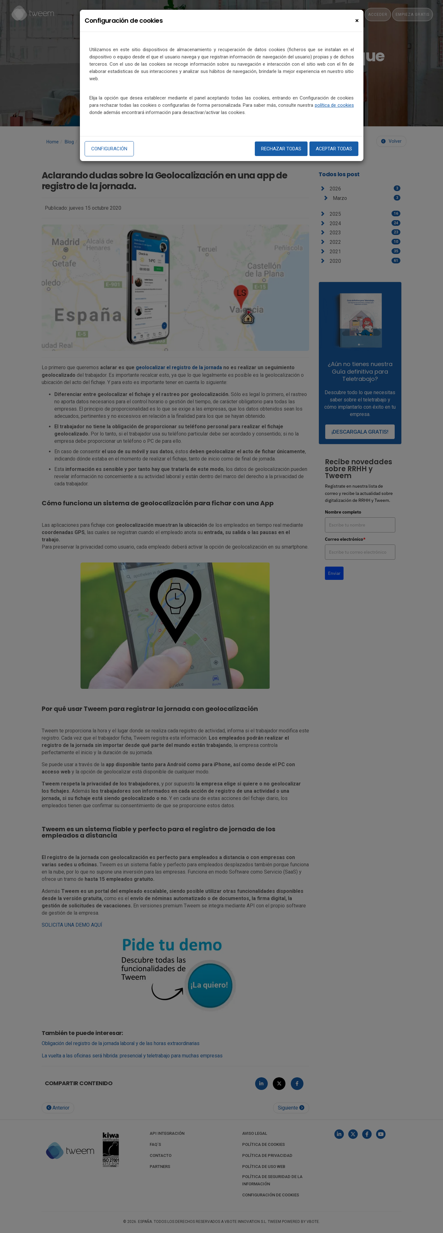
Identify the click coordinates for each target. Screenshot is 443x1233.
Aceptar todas (334, 149)
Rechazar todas (281, 149)
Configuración (109, 149)
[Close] (357, 20)
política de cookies (334, 105)
